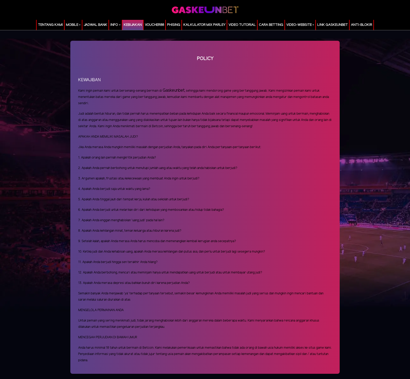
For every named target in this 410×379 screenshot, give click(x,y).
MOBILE (72, 25)
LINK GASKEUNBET (332, 25)
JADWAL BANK (95, 25)
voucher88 (154, 25)
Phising (173, 25)
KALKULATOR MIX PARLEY (204, 25)
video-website (299, 25)
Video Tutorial (242, 25)
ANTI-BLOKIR (361, 25)
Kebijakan (133, 25)
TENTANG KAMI (50, 25)
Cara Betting (271, 25)
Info (114, 25)
